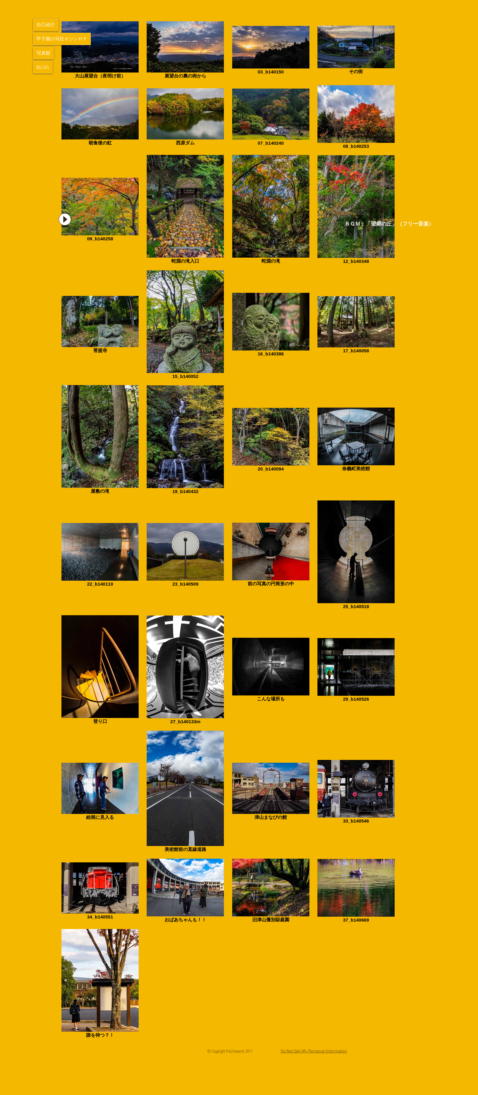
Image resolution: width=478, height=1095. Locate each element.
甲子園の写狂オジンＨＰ (61, 39)
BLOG (42, 67)
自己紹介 (45, 24)
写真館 (43, 53)
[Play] (65, 219)
